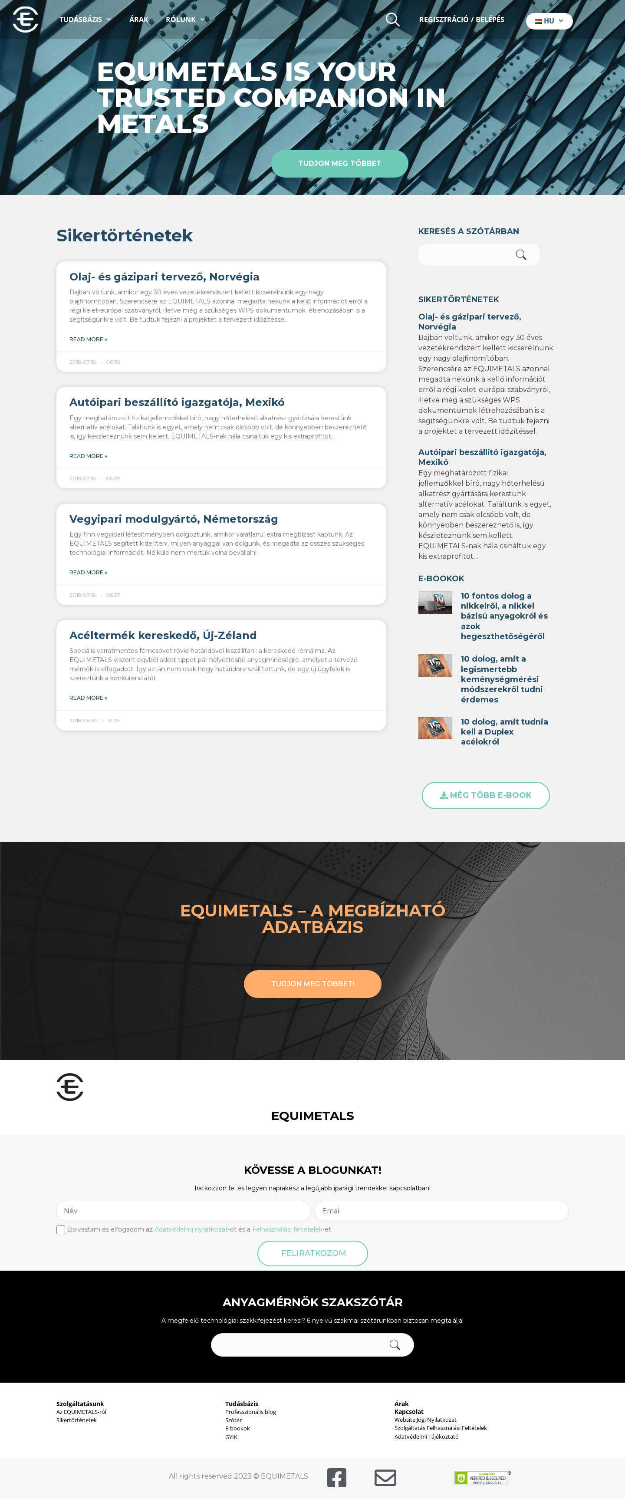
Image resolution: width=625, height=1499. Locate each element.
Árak (138, 19)
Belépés (490, 19)
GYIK (231, 1437)
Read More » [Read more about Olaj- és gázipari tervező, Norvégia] (88, 339)
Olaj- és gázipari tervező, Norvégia (164, 276)
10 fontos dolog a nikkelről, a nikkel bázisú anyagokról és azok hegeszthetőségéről (504, 616)
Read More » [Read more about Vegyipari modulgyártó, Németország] (88, 572)
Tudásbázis (90, 20)
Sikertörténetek (76, 1420)
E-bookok (237, 1428)
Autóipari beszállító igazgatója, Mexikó (177, 402)
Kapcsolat (409, 1411)
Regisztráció (444, 19)
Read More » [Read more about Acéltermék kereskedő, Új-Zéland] (88, 698)
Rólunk (190, 20)
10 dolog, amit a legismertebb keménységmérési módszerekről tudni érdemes (502, 679)
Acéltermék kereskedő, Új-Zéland (163, 635)
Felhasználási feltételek (287, 1229)
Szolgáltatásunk (80, 1404)
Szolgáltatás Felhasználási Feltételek (441, 1428)
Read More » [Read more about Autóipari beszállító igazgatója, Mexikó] (88, 456)
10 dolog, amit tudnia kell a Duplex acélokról (504, 732)
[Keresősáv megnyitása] (393, 20)
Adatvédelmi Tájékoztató (427, 1436)
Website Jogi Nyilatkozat (426, 1419)
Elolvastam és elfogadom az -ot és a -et (199, 1229)
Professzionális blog (250, 1412)
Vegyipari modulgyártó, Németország (173, 519)
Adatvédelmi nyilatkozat (191, 1229)
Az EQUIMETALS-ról (81, 1412)
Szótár (233, 1420)
